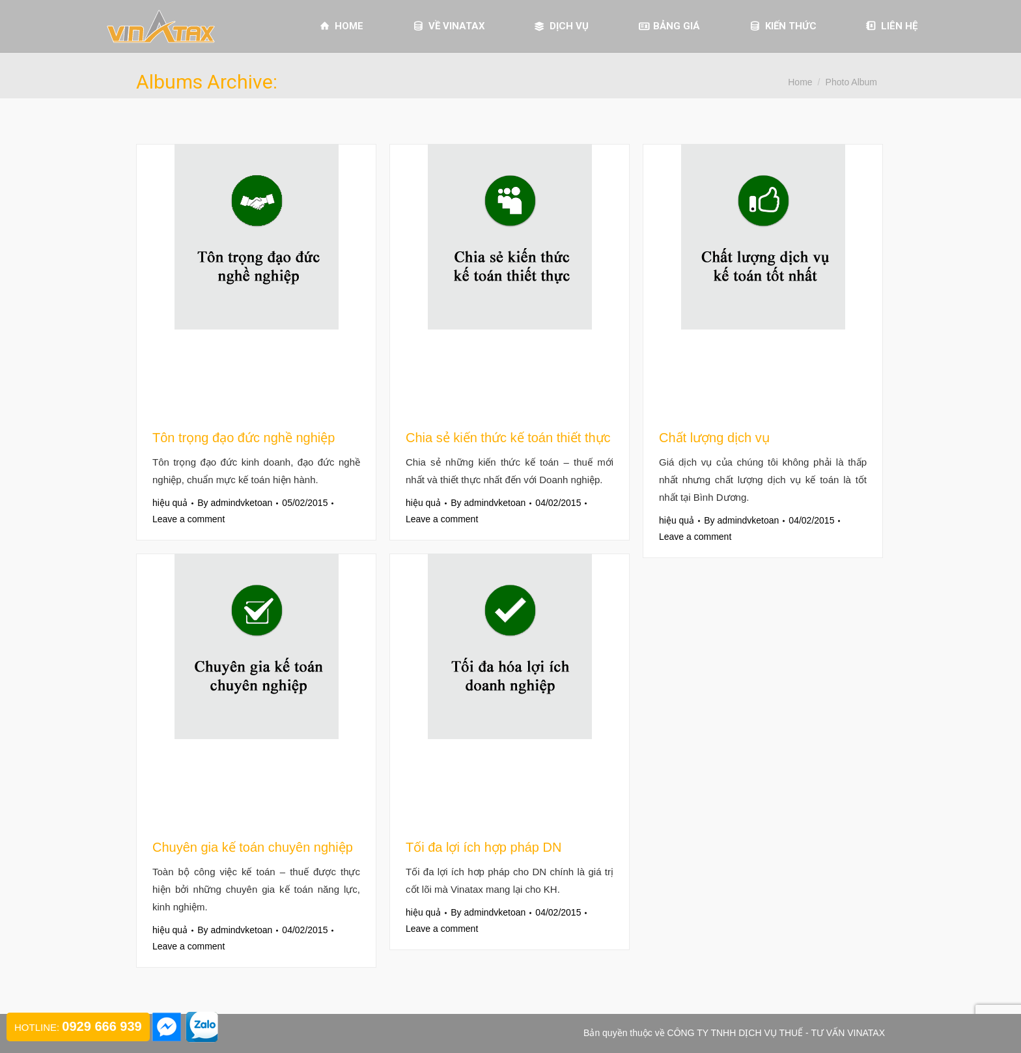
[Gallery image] (256, 279)
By (234, 503)
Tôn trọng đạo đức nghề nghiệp (243, 437)
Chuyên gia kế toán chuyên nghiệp (252, 847)
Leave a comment (188, 519)
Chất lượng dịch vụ (714, 437)
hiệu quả (170, 503)
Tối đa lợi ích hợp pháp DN (483, 847)
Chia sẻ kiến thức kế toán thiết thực (508, 437)
